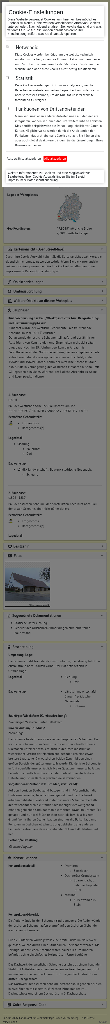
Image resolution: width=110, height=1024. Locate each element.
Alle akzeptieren (55, 159)
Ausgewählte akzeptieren (24, 159)
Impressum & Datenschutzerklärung (32, 180)
